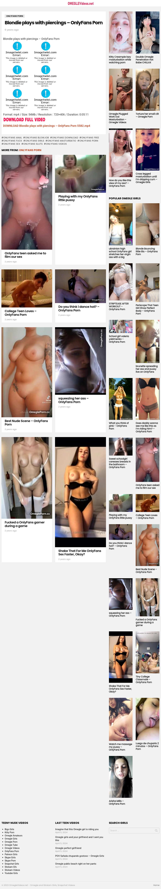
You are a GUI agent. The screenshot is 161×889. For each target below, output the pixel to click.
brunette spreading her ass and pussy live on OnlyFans (147, 369)
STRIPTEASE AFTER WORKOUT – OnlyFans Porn (119, 306)
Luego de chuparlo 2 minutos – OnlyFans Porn (147, 746)
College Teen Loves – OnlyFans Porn (20, 313)
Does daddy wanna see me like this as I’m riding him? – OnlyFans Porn (147, 427)
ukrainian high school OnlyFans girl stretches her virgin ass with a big (120, 253)
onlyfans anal (12, 137)
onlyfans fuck (12, 140)
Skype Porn (10, 860)
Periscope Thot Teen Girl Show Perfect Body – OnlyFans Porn (147, 309)
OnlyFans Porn (88, 140)
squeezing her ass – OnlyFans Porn (73, 400)
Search (156, 831)
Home (156, 885)
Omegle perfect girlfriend (68, 848)
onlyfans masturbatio (61, 140)
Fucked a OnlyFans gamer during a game (24, 524)
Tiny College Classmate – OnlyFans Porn (144, 679)
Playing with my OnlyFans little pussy (77, 198)
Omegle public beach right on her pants (75, 863)
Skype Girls (10, 857)
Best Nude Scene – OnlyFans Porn (26, 423)
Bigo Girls (9, 829)
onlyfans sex (11, 143)
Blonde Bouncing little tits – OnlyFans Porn (147, 251)
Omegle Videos (12, 848)
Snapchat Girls (12, 864)
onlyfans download (65, 137)
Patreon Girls (11, 854)
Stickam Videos (12, 870)
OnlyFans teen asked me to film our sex (25, 255)
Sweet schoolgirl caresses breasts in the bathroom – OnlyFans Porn (120, 463)
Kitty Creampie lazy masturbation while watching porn (120, 59)
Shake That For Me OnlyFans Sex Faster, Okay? (79, 553)
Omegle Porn (11, 842)
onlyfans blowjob (37, 137)
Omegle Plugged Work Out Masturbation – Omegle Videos (118, 118)
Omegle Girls (11, 838)
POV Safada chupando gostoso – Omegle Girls (79, 856)
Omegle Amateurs (13, 835)
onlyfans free (90, 137)
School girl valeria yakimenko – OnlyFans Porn (119, 339)
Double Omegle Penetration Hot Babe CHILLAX (144, 59)
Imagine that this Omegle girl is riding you (77, 829)
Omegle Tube (11, 845)
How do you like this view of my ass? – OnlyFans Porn (120, 183)
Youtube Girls (11, 873)
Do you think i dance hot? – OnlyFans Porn (78, 308)
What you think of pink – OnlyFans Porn (119, 425)
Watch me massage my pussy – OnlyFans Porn (120, 746)
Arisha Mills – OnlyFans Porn (117, 802)
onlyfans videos (56, 143)
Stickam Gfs (11, 867)
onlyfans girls (34, 140)
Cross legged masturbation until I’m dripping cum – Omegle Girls (146, 178)
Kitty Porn (9, 832)
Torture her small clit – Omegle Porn (147, 115)
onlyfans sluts (33, 143)
